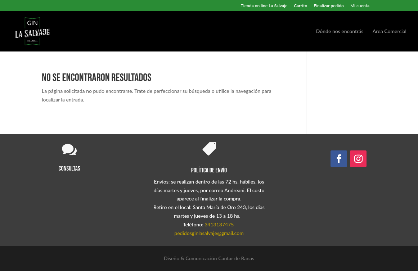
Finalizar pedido (329, 6)
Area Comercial (389, 31)
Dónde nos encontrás (340, 31)
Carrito (300, 6)
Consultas (69, 168)
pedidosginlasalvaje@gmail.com (208, 233)
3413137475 (219, 224)
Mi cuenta (359, 6)
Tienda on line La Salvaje (264, 6)
